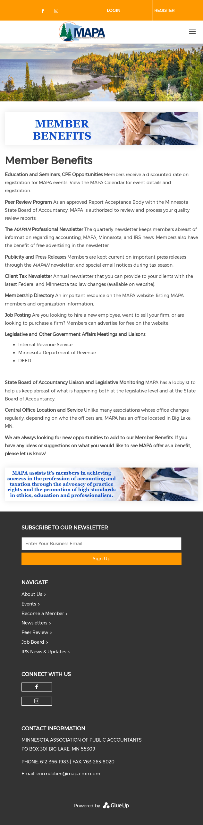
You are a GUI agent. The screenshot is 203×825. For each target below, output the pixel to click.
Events (28, 604)
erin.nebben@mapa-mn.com (68, 774)
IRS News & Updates (43, 652)
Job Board (32, 642)
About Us (31, 594)
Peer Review (34, 632)
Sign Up (101, 559)
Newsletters (34, 623)
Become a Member (42, 613)
